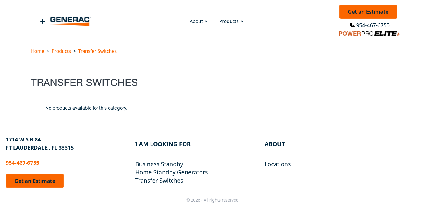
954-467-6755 (373, 25)
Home (37, 51)
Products (232, 21)
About (199, 21)
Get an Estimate (368, 11)
